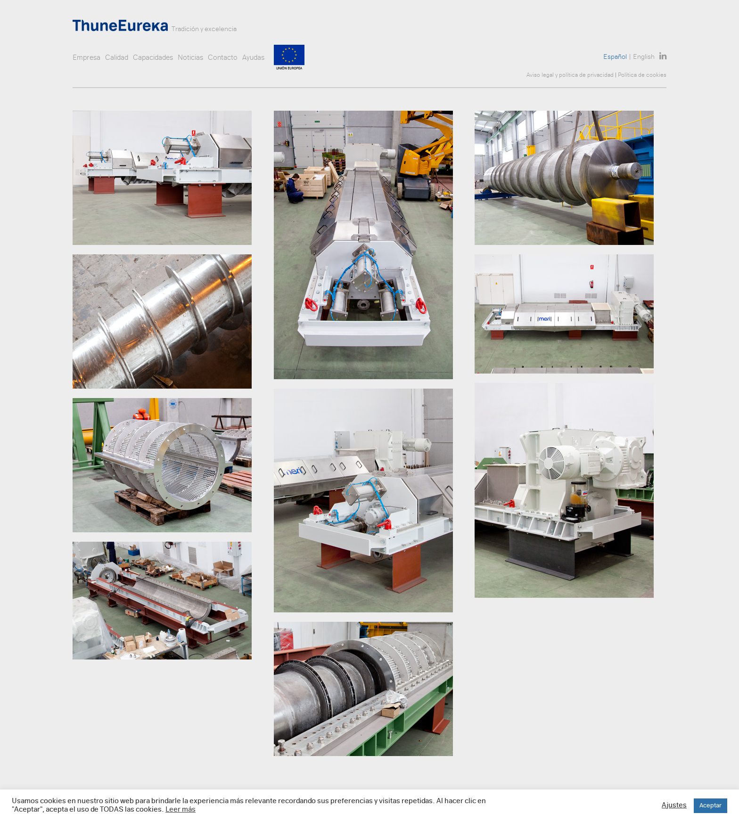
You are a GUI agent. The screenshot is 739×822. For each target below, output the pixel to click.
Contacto (223, 58)
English (644, 57)
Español (615, 57)
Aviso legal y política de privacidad (570, 75)
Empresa (86, 58)
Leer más (180, 810)
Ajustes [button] (674, 805)
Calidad (116, 58)
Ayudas (253, 58)
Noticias (190, 58)
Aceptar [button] (710, 806)
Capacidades (153, 58)
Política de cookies (642, 75)
